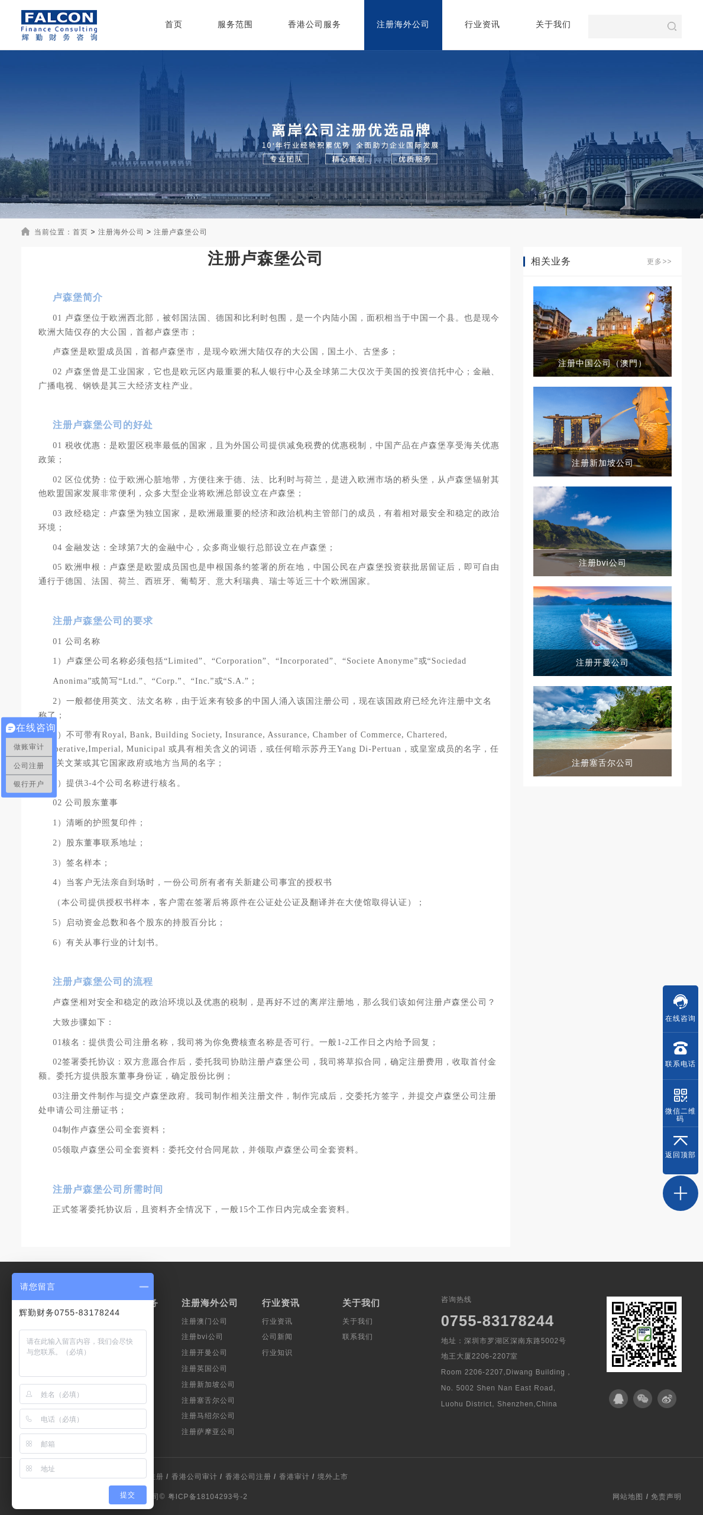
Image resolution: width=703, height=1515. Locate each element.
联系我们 (357, 1337)
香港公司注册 (248, 1477)
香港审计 (294, 1477)
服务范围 (235, 24)
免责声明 (666, 1497)
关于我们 (553, 24)
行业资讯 (482, 24)
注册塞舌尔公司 (208, 1400)
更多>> (659, 261)
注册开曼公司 (205, 1353)
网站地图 (628, 1497)
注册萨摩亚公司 (208, 1432)
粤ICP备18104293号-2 (208, 1497)
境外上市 (333, 1477)
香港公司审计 (194, 1477)
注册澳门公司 (205, 1321)
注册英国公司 (205, 1368)
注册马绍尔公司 (208, 1416)
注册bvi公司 (202, 1337)
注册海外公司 (403, 24)
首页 (174, 24)
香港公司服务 (314, 24)
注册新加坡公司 (208, 1384)
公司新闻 (277, 1337)
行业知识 (277, 1353)
